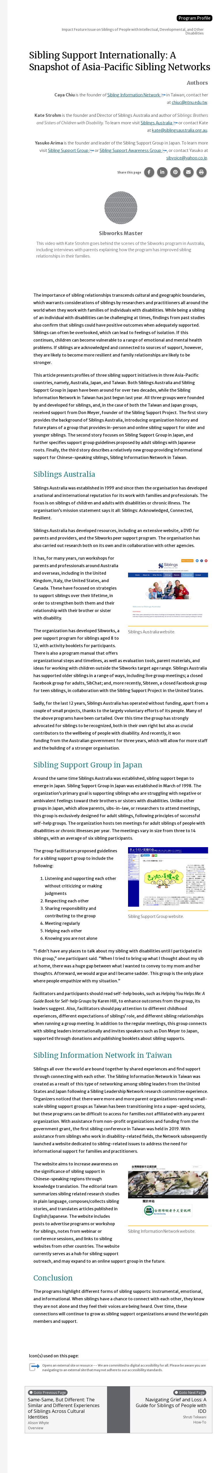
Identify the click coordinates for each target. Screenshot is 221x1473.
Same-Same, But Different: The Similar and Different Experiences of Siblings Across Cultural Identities (66, 1409)
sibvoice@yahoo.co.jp (186, 157)
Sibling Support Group (70, 150)
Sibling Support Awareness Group (133, 150)
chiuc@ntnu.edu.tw (189, 102)
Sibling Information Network (135, 95)
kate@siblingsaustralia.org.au (179, 130)
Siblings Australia (159, 122)
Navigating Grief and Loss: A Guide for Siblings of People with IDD (169, 1406)
